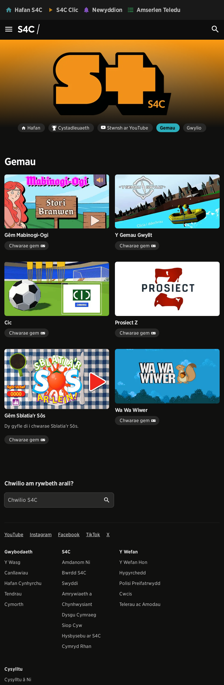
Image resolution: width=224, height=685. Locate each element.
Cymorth (13, 604)
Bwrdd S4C (74, 573)
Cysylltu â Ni (17, 679)
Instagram (41, 534)
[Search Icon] (215, 29)
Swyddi (70, 583)
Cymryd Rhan (76, 646)
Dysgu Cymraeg (79, 615)
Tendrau (13, 594)
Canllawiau (16, 573)
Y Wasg (12, 562)
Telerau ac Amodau (139, 604)
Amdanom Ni (76, 562)
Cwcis (125, 594)
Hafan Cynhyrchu (22, 583)
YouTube (13, 534)
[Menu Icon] (8, 30)
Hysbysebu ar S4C (81, 636)
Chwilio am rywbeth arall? (38, 483)
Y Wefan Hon (133, 562)
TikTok (93, 534)
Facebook (69, 534)
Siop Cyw (72, 625)
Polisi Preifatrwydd (139, 583)
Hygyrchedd (132, 573)
